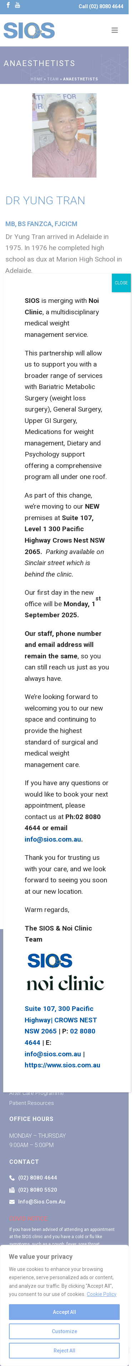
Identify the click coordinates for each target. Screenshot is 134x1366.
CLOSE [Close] (121, 282)
